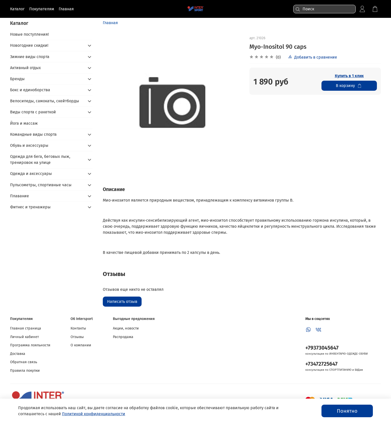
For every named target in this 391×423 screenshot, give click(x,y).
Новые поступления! (29, 34)
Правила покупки (25, 370)
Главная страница (25, 328)
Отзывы (77, 337)
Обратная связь (23, 362)
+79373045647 (322, 348)
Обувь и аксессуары (29, 145)
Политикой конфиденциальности (93, 413)
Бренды (17, 78)
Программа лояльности (30, 345)
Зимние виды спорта (29, 56)
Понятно (347, 411)
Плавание (19, 196)
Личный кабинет (24, 337)
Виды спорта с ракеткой (33, 112)
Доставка (17, 354)
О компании (81, 345)
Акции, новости (126, 328)
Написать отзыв (122, 301)
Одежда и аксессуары (31, 173)
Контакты (78, 328)
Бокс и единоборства (30, 89)
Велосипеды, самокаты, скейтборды (44, 101)
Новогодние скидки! (29, 45)
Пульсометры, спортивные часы (41, 184)
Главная (110, 22)
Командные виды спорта (33, 134)
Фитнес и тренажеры (30, 207)
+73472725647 (321, 364)
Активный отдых (25, 67)
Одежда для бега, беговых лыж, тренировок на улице (40, 159)
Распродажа (123, 337)
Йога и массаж (24, 123)
